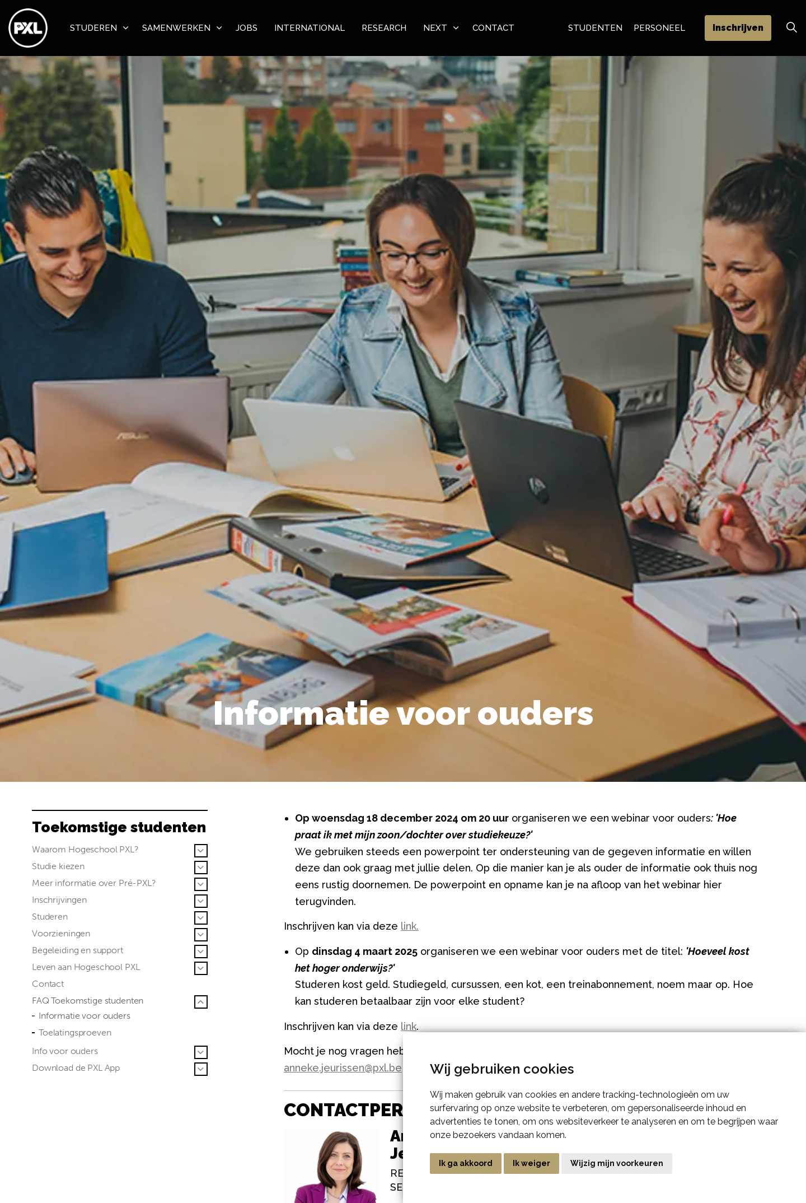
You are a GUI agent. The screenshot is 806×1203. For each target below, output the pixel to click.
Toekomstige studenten (119, 827)
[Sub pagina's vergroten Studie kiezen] (201, 867)
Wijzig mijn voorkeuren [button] (616, 1163)
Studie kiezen (58, 866)
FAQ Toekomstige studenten (87, 1000)
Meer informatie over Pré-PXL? (94, 883)
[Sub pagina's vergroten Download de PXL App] (201, 1069)
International (309, 28)
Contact (493, 28)
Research (384, 28)
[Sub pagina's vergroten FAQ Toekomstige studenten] (201, 1002)
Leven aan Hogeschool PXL (85, 967)
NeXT (435, 28)
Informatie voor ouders (84, 1015)
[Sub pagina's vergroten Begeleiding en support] (201, 951)
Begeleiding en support (77, 950)
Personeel (659, 28)
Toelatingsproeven (75, 1032)
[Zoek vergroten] (791, 28)
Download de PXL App (76, 1067)
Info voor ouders (65, 1051)
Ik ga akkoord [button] (466, 1163)
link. (410, 926)
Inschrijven (738, 28)
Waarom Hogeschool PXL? (85, 849)
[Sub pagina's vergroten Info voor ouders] (201, 1052)
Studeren (93, 28)
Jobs (246, 28)
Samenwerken (176, 28)
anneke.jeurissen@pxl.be (343, 1068)
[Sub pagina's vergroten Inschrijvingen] (201, 901)
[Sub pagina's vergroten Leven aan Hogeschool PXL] (201, 968)
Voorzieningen (61, 933)
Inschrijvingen (59, 899)
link (408, 1026)
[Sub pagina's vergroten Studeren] (201, 918)
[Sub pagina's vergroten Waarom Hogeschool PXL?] (201, 850)
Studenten (595, 28)
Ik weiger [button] (531, 1163)
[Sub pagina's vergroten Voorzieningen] (201, 934)
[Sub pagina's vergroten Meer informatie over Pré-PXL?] (201, 884)
